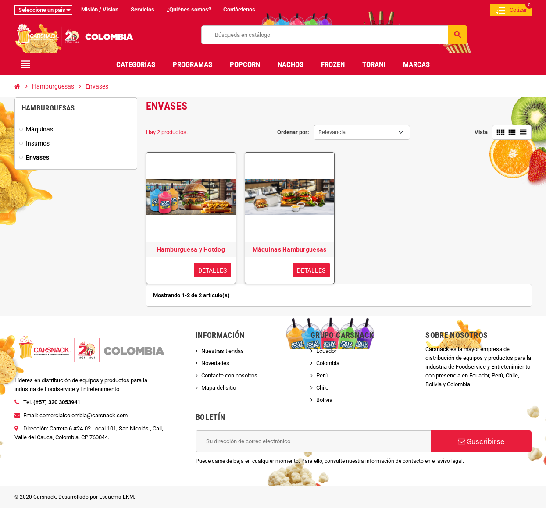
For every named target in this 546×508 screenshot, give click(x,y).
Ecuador (326, 351)
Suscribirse (481, 441)
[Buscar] (334, 34)
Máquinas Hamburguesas (290, 249)
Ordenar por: (293, 132)
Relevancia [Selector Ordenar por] (332, 132)
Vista (481, 132)
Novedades (215, 363)
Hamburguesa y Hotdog (191, 249)
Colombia (327, 363)
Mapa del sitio (218, 387)
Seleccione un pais (41, 10)
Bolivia (324, 400)
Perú (322, 375)
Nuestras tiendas (222, 351)
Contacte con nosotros (229, 375)
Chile (322, 387)
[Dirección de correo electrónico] (313, 441)
